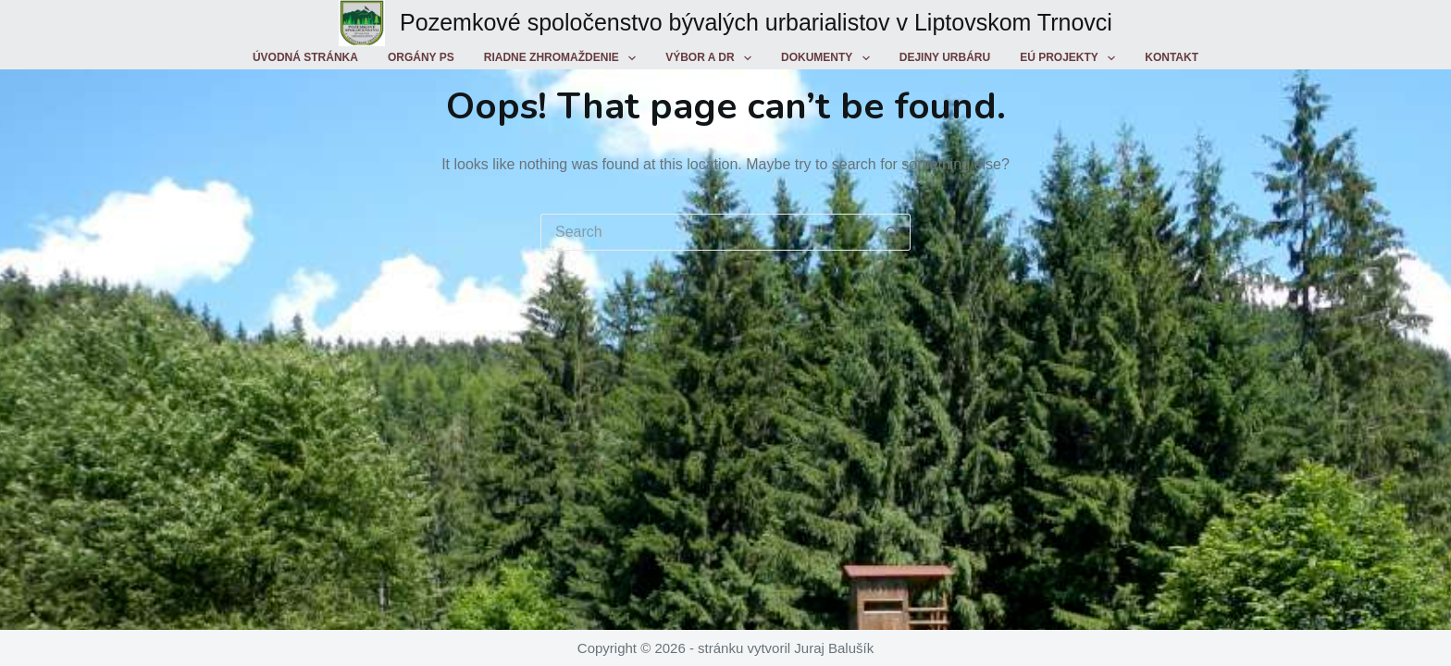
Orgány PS (421, 57)
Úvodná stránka (305, 57)
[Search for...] (707, 232)
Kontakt (1171, 57)
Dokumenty (829, 58)
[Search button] (892, 232)
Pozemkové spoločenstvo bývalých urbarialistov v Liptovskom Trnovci (756, 22)
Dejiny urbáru (944, 57)
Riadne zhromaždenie (563, 58)
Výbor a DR (712, 58)
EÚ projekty (1071, 58)
